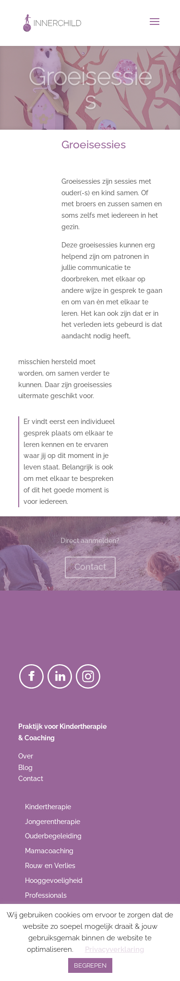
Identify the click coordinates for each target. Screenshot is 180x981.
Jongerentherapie (52, 821)
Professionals (46, 895)
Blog (25, 767)
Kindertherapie (48, 807)
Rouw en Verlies (50, 866)
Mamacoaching (49, 851)
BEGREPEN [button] (90, 965)
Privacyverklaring (114, 949)
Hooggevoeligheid (54, 880)
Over (25, 756)
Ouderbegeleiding (53, 836)
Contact (90, 569)
